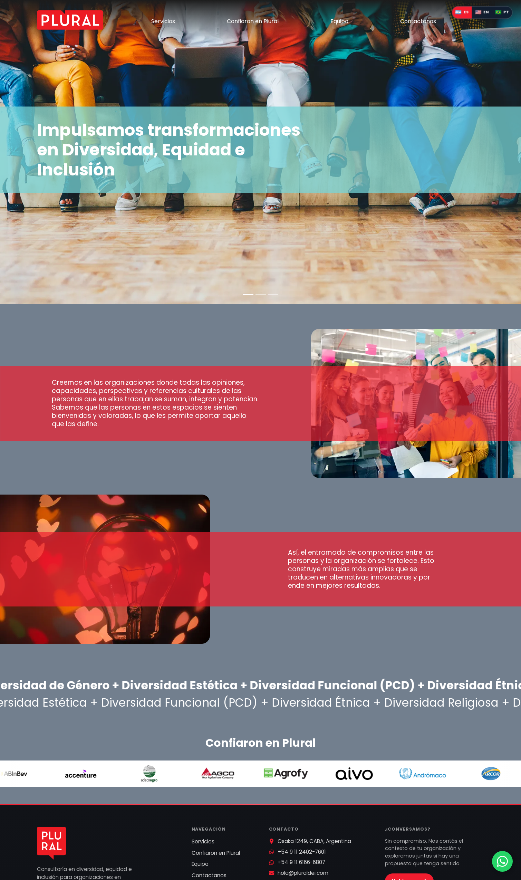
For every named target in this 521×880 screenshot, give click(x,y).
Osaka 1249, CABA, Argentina (314, 841)
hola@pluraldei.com (303, 873)
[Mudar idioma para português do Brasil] (502, 13)
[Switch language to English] (482, 13)
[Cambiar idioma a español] (462, 13)
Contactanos (418, 21)
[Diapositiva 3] (273, 294)
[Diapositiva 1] (248, 294)
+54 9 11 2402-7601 (302, 851)
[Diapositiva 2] (260, 294)
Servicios (163, 21)
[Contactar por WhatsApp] (502, 861)
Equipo (339, 21)
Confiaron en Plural (253, 21)
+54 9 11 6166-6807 (301, 862)
